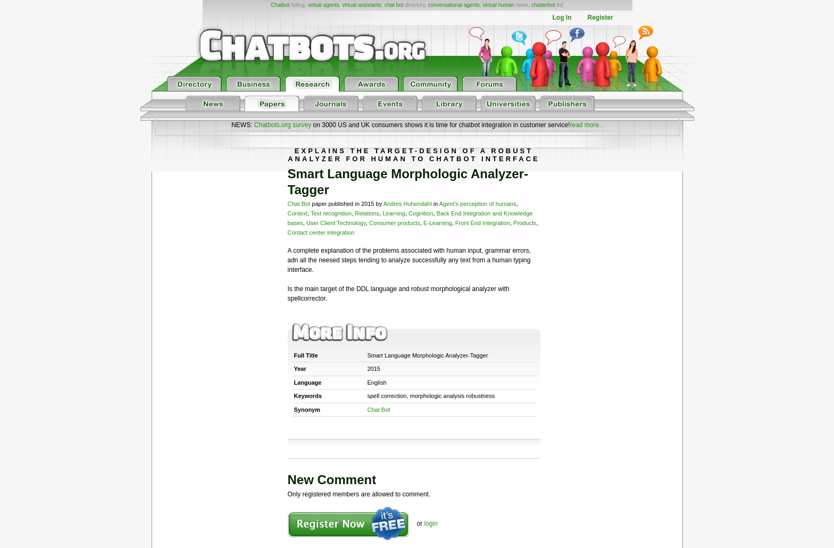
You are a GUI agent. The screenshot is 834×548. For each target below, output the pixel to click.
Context (298, 213)
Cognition (420, 213)
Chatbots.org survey (282, 125)
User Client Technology (336, 223)
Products (524, 223)
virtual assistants (361, 5)
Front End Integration (482, 223)
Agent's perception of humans (477, 204)
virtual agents (323, 5)
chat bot (394, 5)
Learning (393, 213)
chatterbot (543, 5)
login (431, 523)
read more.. (586, 125)
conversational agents (453, 5)
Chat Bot (299, 204)
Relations (367, 213)
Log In (561, 17)
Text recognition (331, 213)
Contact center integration (321, 232)
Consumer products (394, 223)
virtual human (498, 5)
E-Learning (437, 223)
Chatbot (280, 5)
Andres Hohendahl (407, 204)
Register (600, 17)
